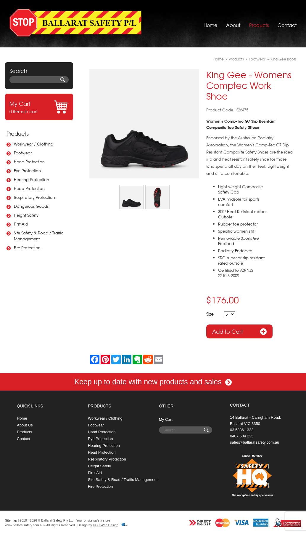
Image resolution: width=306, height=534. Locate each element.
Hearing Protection (31, 179)
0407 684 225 (242, 436)
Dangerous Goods (31, 206)
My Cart (166, 419)
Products (259, 22)
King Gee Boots (283, 59)
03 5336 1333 (242, 430)
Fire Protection (27, 247)
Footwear (23, 153)
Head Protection (29, 188)
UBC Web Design (105, 525)
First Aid (21, 224)
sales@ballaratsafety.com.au (254, 442)
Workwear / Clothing (33, 144)
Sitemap (11, 520)
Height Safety (26, 215)
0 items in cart (39, 107)
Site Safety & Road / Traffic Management (38, 236)
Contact (287, 22)
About (233, 22)
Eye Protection (27, 170)
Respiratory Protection (34, 197)
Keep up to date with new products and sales (153, 382)
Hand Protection (29, 161)
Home (210, 22)
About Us (25, 425)
